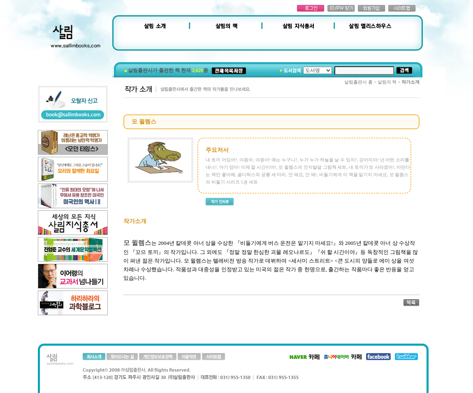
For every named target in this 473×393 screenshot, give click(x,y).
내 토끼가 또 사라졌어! (371, 167)
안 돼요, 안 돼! (302, 174)
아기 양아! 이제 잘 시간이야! (247, 167)
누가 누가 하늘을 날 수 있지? (328, 159)
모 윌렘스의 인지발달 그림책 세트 (312, 167)
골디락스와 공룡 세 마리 (261, 174)
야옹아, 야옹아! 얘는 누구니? (268, 159)
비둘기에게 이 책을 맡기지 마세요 (353, 174)
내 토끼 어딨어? (221, 159)
